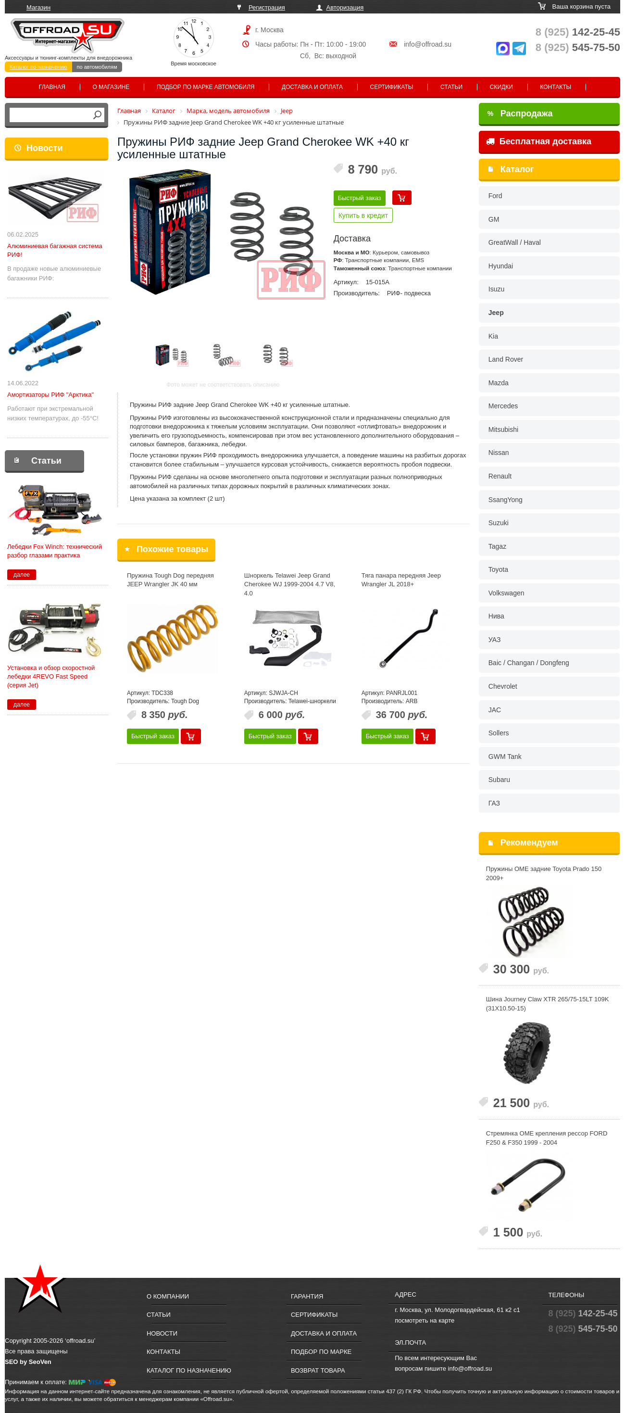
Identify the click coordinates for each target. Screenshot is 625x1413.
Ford (495, 196)
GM (494, 219)
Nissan (498, 452)
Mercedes (503, 406)
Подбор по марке (321, 1351)
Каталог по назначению (38, 67)
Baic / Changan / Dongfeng (528, 663)
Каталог (517, 169)
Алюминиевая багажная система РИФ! (54, 250)
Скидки (501, 87)
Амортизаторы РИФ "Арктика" (50, 394)
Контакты (555, 87)
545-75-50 (578, 47)
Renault (500, 476)
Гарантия (307, 1296)
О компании (168, 1296)
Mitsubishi (503, 429)
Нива (496, 616)
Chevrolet (502, 686)
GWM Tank (505, 756)
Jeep (496, 312)
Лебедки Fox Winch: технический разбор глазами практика (54, 551)
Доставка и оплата (312, 87)
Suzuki (498, 523)
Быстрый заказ (359, 198)
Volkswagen (506, 593)
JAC (494, 710)
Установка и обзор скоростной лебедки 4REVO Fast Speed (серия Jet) (51, 676)
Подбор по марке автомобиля (206, 87)
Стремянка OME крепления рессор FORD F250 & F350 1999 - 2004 (547, 1138)
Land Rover (505, 359)
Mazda (498, 383)
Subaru (499, 779)
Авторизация (345, 7)
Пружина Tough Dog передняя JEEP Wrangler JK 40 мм (170, 580)
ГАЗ (494, 803)
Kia (493, 336)
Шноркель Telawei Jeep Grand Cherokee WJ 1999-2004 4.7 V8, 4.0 (289, 584)
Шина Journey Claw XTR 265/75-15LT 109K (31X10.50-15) (547, 1004)
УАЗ (494, 639)
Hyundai (500, 266)
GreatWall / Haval (514, 242)
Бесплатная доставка (538, 141)
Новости (44, 148)
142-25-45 (578, 32)
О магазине (111, 87)
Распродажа (520, 113)
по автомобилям (97, 67)
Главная (52, 87)
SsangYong (505, 500)
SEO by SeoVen (28, 1361)
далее (21, 574)
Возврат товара (318, 1370)
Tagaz (497, 546)
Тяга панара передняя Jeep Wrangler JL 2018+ (401, 580)
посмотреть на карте (424, 1320)
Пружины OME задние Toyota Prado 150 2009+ (543, 873)
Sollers (498, 733)
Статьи (451, 87)
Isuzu (496, 289)
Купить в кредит (363, 215)
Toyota (498, 569)
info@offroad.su (427, 44)
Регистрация (267, 7)
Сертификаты (391, 87)
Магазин (38, 7)
